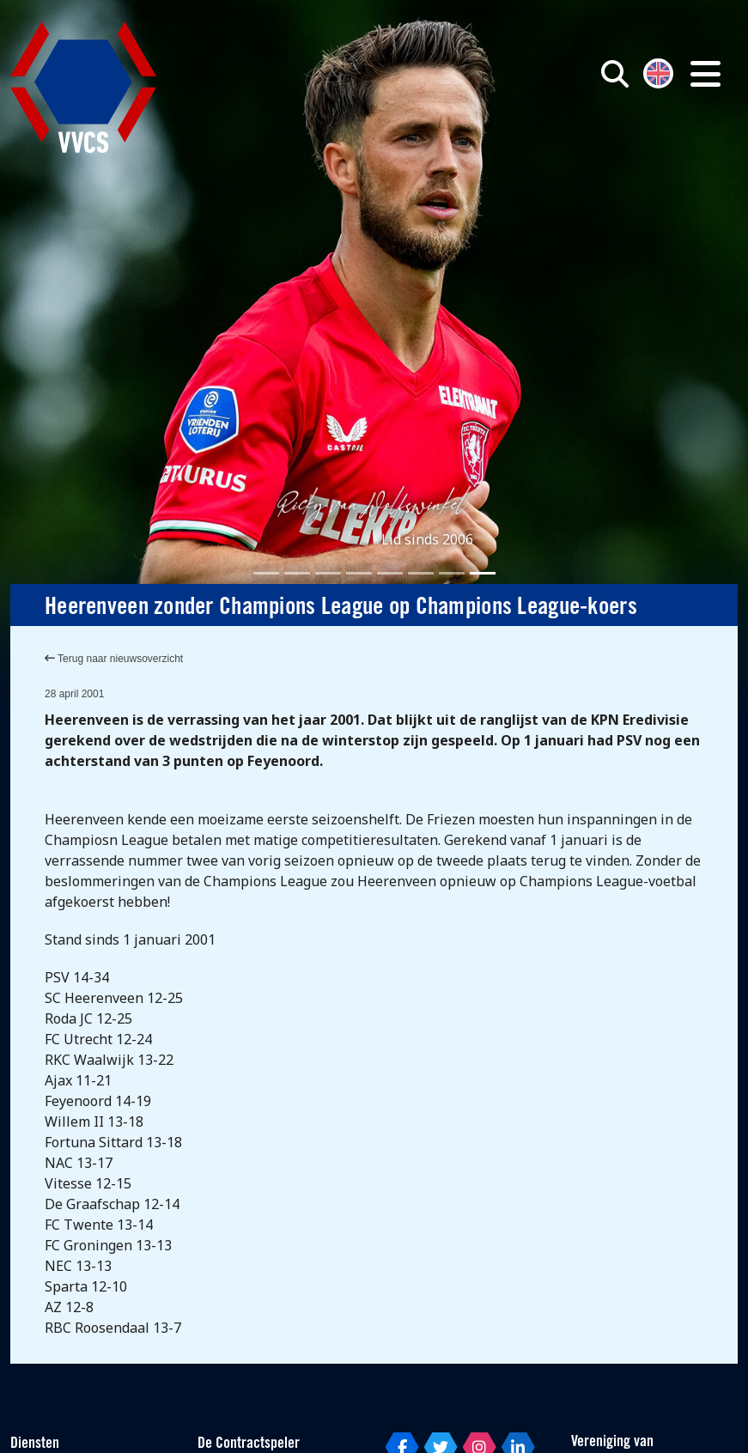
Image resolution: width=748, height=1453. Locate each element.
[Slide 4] (359, 573)
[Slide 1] (266, 573)
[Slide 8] (483, 573)
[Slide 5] (390, 573)
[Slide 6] (421, 573)
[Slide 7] (452, 573)
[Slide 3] (328, 573)
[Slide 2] (297, 573)
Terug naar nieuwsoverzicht (114, 659)
